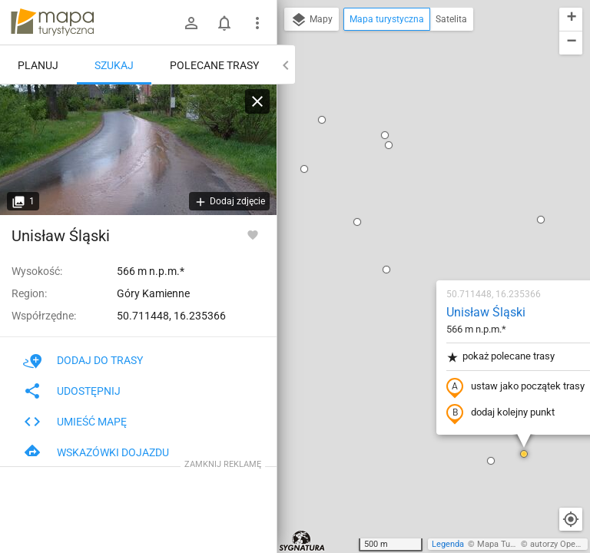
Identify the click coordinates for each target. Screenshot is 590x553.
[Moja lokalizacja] (570, 519)
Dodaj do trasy (83, 360)
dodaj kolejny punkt (410, 236)
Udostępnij (72, 391)
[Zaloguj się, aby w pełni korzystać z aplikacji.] (252, 234)
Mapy (311, 20)
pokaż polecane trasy (410, 179)
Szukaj (114, 65)
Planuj (38, 65)
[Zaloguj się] (191, 23)
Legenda (448, 544)
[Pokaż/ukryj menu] (257, 23)
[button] (296, 92)
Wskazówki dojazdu (96, 452)
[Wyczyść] (257, 101)
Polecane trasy (214, 65)
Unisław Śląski (395, 134)
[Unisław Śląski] (138, 149)
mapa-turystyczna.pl (52, 22)
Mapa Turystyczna (511, 544)
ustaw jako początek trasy (425, 210)
